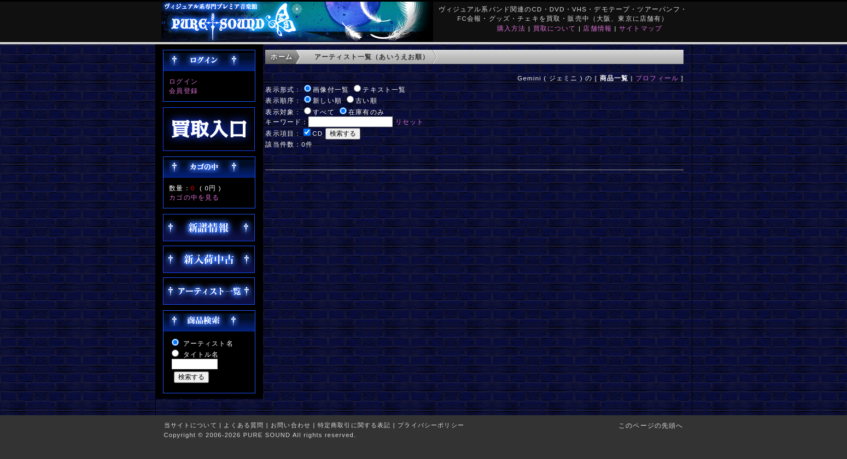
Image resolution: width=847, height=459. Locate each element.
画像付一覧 (331, 89)
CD (317, 133)
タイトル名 (201, 354)
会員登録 (183, 90)
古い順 (366, 100)
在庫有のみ (366, 111)
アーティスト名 (208, 343)
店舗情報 (597, 28)
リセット (409, 121)
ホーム (281, 56)
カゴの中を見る (194, 197)
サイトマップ (640, 28)
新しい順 (327, 100)
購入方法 (511, 28)
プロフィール (657, 78)
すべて (323, 111)
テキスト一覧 (384, 89)
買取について (554, 28)
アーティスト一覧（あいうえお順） (372, 56)
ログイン (183, 81)
